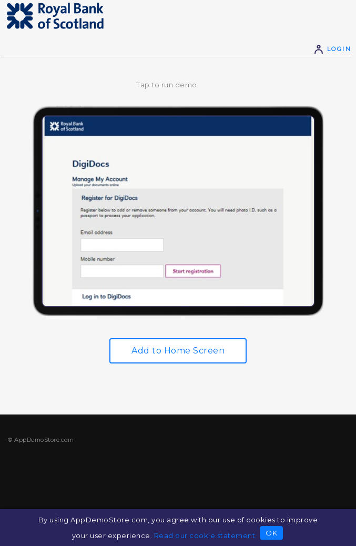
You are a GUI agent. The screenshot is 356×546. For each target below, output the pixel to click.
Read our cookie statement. (205, 535)
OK (271, 533)
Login (332, 49)
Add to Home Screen (178, 351)
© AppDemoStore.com (41, 439)
